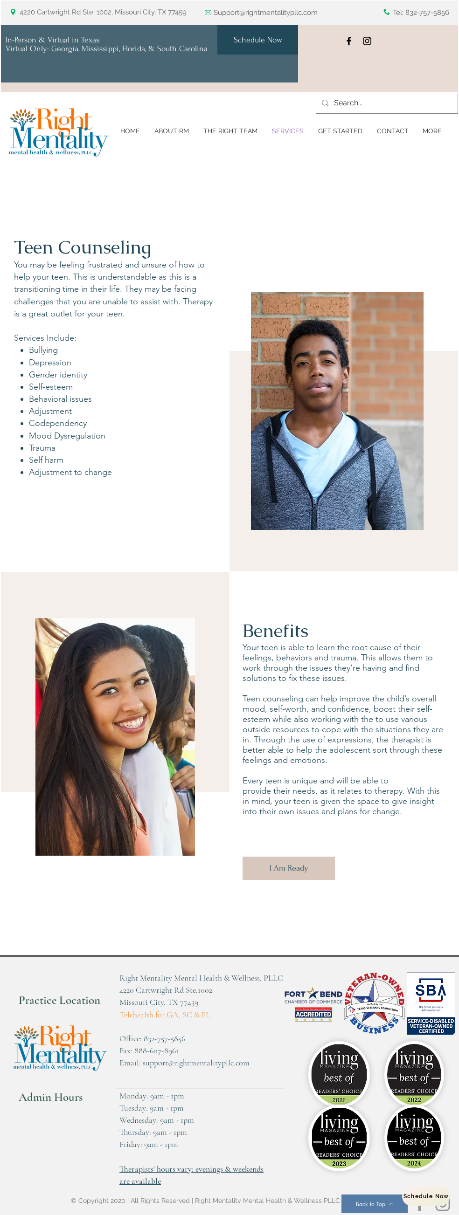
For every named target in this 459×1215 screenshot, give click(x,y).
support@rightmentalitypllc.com (196, 1062)
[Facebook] (349, 41)
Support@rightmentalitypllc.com (266, 12)
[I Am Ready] (289, 868)
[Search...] (386, 103)
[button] (432, 131)
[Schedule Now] (257, 40)
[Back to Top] (374, 1203)
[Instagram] (367, 41)
